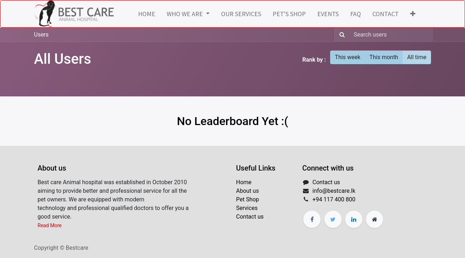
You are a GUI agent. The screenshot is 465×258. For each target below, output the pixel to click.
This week (348, 57)
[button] (413, 13)
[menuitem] (146, 13)
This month (383, 57)
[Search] (341, 35)
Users (41, 34)
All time (416, 57)
